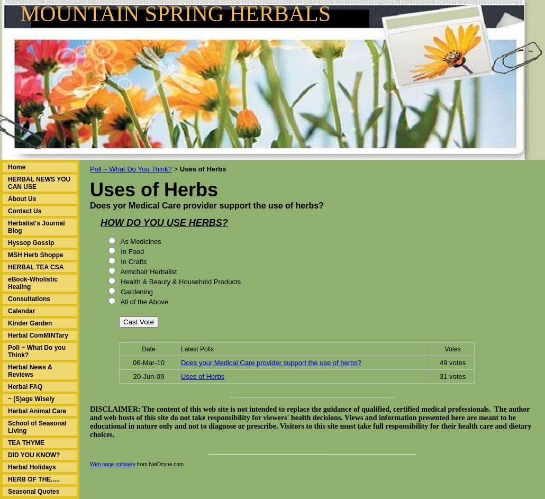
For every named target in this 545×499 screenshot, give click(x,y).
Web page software (112, 464)
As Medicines (140, 242)
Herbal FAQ (25, 387)
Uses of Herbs (202, 376)
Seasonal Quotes (33, 491)
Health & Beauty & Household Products (180, 282)
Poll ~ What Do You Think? (131, 169)
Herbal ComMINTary (38, 335)
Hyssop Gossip (31, 243)
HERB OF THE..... (34, 479)
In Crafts (133, 262)
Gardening (136, 292)
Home (16, 167)
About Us (22, 199)
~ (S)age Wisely (31, 399)
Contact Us (24, 211)
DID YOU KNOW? (34, 455)
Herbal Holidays (32, 467)
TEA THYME (26, 443)
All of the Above (143, 302)
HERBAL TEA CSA (35, 267)
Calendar (21, 311)
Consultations (29, 299)
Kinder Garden (30, 323)
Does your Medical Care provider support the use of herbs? (271, 363)
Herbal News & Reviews (30, 371)
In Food (131, 252)
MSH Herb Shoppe (35, 255)
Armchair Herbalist (148, 272)
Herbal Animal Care (37, 411)
